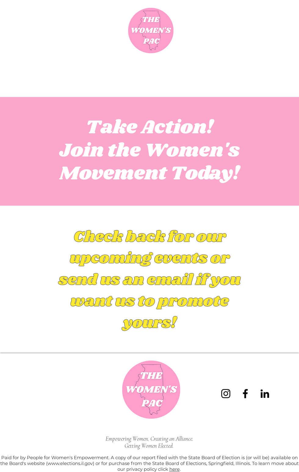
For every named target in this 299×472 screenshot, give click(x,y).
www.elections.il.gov (70, 463)
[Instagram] (226, 393)
